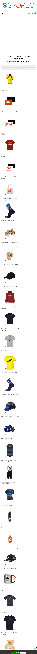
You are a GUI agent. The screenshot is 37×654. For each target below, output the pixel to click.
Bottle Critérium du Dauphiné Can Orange (26, 298)
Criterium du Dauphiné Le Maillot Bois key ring (9, 172)
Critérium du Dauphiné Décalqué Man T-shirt (9, 487)
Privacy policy (28, 646)
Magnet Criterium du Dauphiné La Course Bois (26, 151)
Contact (23, 648)
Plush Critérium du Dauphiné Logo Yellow (27, 360)
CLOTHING (9, 56)
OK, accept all (15, 652)
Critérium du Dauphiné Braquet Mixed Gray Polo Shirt (26, 424)
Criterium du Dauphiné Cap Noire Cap (27, 172)
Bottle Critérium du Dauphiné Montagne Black (9, 298)
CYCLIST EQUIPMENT (18, 59)
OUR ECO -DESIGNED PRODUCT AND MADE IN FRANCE (18, 61)
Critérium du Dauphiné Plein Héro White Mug (9, 529)
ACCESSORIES (18, 56)
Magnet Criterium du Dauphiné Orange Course (27, 89)
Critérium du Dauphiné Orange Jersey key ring (27, 508)
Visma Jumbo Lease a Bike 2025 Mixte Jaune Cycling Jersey (8, 89)
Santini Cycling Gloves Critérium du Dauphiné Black (8, 256)
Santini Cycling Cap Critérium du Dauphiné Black (25, 235)
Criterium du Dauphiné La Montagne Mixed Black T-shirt (26, 193)
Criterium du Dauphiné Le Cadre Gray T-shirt (9, 214)
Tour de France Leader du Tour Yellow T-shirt (27, 214)
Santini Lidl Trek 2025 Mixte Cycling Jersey (9, 572)
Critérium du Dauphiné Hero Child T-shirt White (9, 466)
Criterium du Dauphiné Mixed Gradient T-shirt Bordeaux (27, 110)
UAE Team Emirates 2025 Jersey (7, 549)
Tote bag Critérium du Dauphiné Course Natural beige (27, 130)
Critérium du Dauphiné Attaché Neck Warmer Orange (8, 508)
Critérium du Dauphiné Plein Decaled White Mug (26, 529)
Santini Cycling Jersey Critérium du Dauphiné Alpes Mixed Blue (26, 277)
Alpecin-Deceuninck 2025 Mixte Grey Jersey (26, 550)
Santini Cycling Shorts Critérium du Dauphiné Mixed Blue (8, 277)
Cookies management (32, 648)
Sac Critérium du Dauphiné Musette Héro (27, 381)
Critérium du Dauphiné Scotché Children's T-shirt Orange (7, 445)
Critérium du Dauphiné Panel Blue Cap (9, 402)
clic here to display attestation (29, 585)
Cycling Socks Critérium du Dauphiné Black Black (8, 235)
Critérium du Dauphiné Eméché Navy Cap (8, 319)
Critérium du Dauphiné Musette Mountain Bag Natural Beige (7, 382)
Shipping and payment (10, 646)
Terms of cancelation (6, 648)
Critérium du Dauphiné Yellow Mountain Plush (9, 361)
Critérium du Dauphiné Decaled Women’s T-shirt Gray (25, 487)
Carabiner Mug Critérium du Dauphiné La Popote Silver (27, 319)
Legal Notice (20, 646)
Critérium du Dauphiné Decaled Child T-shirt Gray (27, 445)
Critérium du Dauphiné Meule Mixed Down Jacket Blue (26, 403)
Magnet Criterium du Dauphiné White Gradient (8, 110)
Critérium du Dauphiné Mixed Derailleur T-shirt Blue (27, 466)
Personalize (23, 652)
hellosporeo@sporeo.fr (18, 608)
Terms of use (16, 648)
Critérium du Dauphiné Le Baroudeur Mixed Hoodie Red (8, 193)
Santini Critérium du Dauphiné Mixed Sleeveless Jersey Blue (26, 256)
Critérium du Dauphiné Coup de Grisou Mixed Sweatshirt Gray (9, 424)
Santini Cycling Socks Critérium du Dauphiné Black (8, 151)
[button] (12, 56)
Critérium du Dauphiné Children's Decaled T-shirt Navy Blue (8, 340)
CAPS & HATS (27, 56)
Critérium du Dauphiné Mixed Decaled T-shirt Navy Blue (27, 340)
